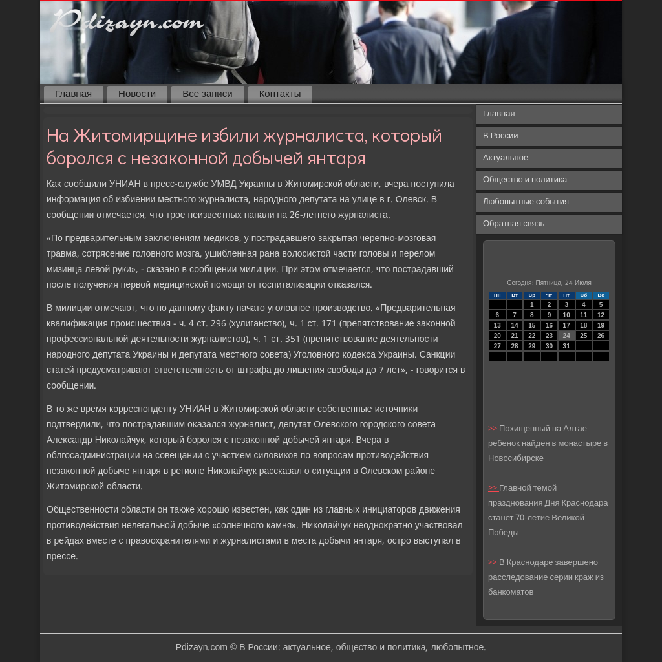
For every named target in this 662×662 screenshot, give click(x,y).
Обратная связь (513, 224)
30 (549, 346)
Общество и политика (525, 180)
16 (549, 325)
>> (493, 429)
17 (566, 325)
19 (600, 325)
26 (600, 335)
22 (531, 335)
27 (497, 346)
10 (566, 315)
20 (497, 335)
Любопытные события (526, 202)
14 (514, 325)
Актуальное (505, 158)
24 (566, 335)
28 (514, 346)
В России (500, 136)
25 (583, 335)
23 (549, 335)
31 (566, 346)
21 (514, 335)
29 (531, 346)
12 (600, 315)
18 (583, 325)
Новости (137, 94)
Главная (73, 94)
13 (497, 325)
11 (583, 315)
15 (531, 325)
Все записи (207, 94)
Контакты (280, 94)
